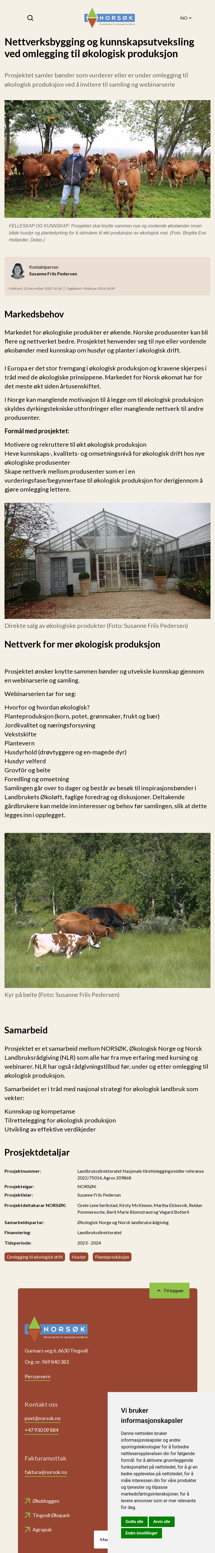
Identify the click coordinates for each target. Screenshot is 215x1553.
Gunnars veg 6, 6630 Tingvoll (56, 1350)
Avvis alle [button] (161, 1521)
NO (186, 18)
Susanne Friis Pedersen (99, 1194)
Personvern (37, 1376)
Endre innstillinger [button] (142, 1533)
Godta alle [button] (135, 1521)
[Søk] (30, 18)
